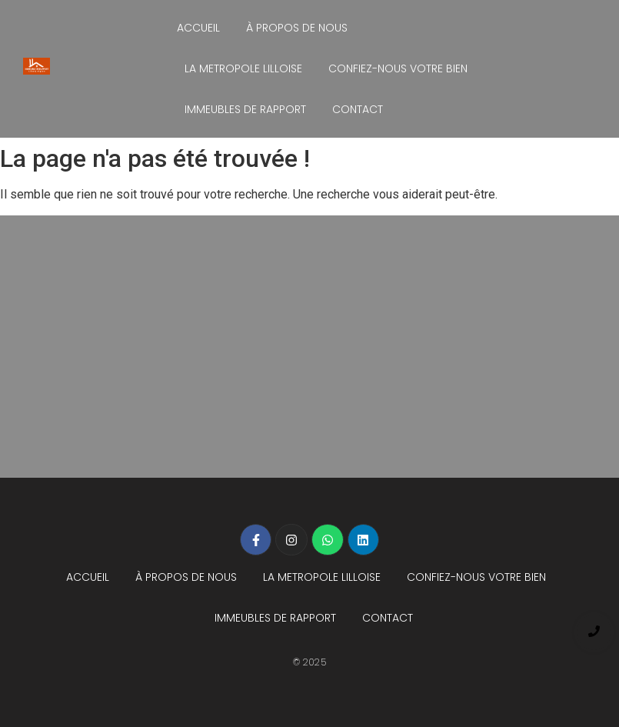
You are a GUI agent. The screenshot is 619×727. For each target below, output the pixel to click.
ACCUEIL (198, 27)
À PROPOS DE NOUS (297, 27)
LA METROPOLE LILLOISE (243, 68)
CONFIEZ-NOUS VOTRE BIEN (398, 68)
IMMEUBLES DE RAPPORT (245, 109)
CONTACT (357, 109)
